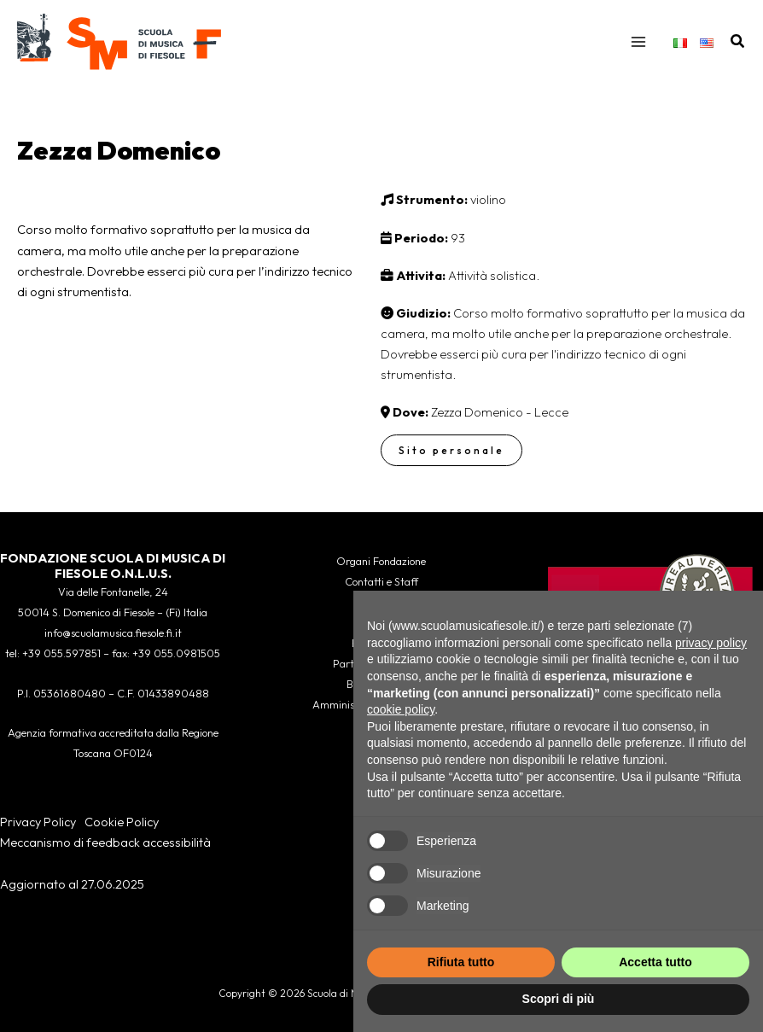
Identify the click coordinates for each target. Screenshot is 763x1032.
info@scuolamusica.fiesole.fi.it (113, 633)
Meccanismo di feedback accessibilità (105, 842)
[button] (738, 43)
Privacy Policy (38, 821)
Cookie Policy (121, 821)
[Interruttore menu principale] (638, 43)
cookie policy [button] (400, 709)
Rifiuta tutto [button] (461, 962)
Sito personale (451, 452)
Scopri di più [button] (558, 999)
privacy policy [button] (711, 643)
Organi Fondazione (381, 561)
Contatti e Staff (381, 581)
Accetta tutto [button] (655, 962)
